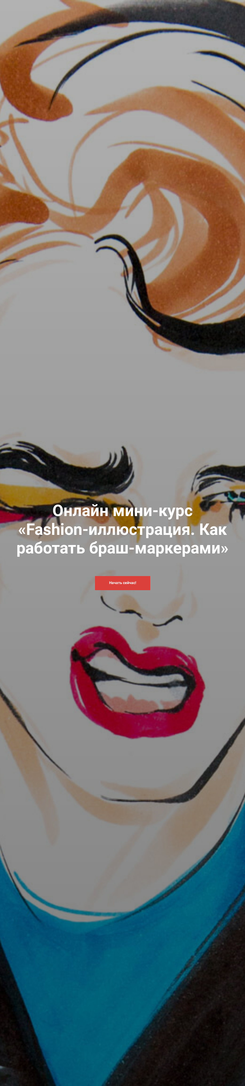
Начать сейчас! (122, 583)
